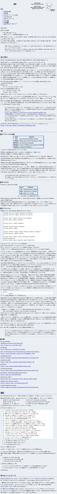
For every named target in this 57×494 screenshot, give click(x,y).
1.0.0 (5, 11)
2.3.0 (5, 18)
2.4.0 (5, 20)
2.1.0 (5, 15)
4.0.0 (5, 24)
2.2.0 (5, 16)
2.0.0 (5, 13)
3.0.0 (5, 22)
